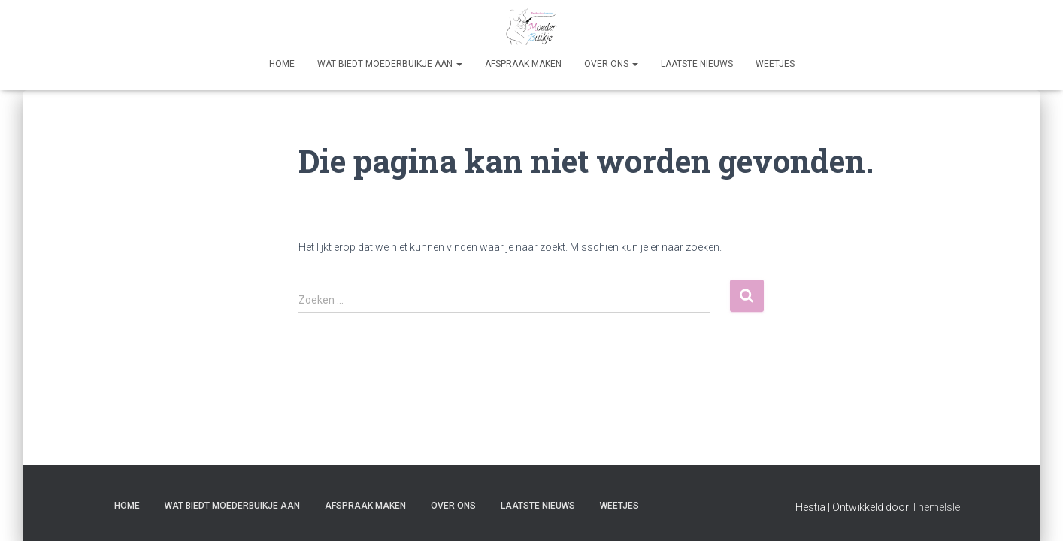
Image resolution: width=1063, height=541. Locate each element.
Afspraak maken (523, 64)
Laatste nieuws (697, 64)
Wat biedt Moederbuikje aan (389, 64)
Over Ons (611, 64)
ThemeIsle (935, 507)
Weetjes (775, 64)
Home (282, 64)
